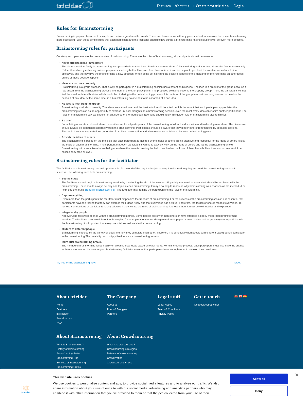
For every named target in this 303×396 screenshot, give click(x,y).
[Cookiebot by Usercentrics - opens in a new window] (26, 388)
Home (60, 304)
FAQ (59, 322)
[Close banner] (296, 348)
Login (240, 5)
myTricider (62, 313)
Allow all (259, 352)
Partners (112, 313)
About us (182, 5)
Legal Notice (165, 304)
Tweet (236, 262)
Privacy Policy (166, 313)
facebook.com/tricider (206, 304)
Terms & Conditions (169, 309)
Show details (212, 388)
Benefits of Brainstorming (99, 189)
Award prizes (64, 318)
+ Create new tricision (211, 5)
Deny (259, 364)
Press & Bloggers (117, 309)
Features (164, 5)
